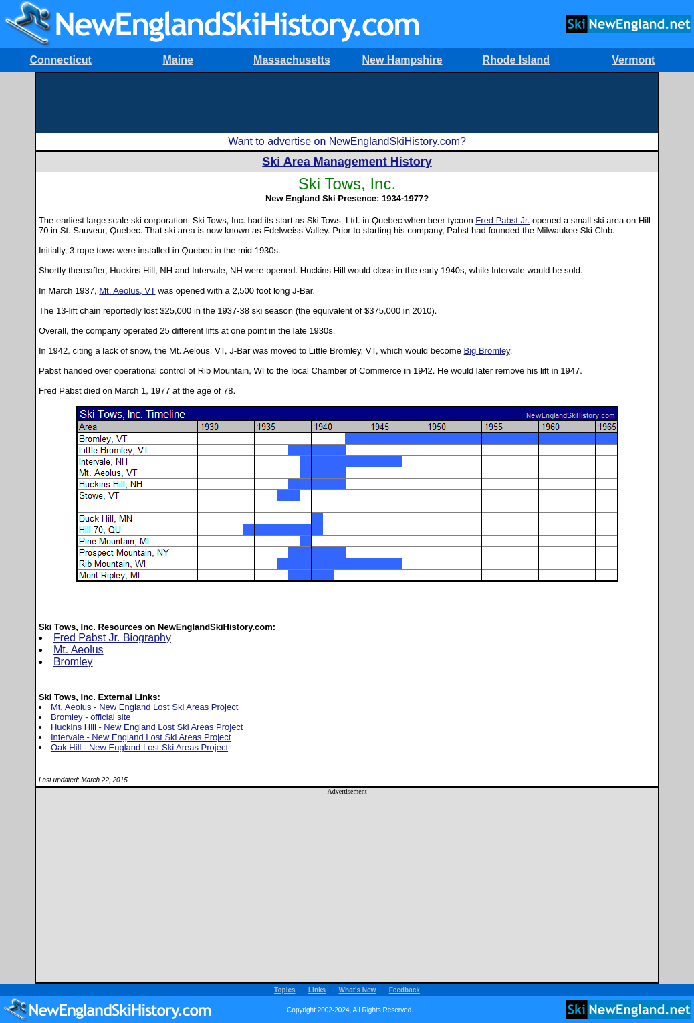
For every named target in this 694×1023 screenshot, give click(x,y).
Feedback (404, 990)
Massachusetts (291, 60)
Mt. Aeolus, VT (127, 291)
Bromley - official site (91, 717)
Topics (284, 990)
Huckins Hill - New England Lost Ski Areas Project (147, 727)
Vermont (633, 60)
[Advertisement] (347, 103)
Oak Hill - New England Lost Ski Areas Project (139, 747)
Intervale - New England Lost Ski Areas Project (141, 737)
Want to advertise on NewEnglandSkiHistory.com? (347, 141)
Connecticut (60, 60)
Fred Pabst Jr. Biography (112, 637)
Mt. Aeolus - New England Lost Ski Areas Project (144, 707)
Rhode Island (516, 60)
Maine (177, 60)
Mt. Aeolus (78, 649)
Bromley (73, 661)
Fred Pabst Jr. (502, 220)
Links (317, 990)
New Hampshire (402, 60)
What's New (357, 990)
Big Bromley (487, 351)
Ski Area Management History (346, 161)
